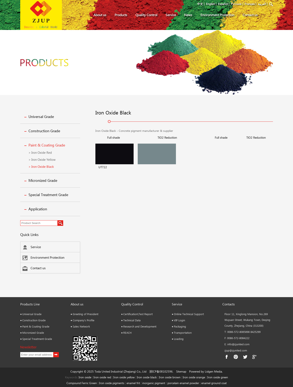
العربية (262, 4)
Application (37, 208)
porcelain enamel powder (183, 383)
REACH (127, 332)
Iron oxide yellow (124, 377)
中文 (200, 4)
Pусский (236, 4)
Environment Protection (217, 15)
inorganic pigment (153, 383)
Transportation (183, 332)
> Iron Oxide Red (40, 152)
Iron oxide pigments (111, 383)
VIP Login (179, 320)
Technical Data (132, 320)
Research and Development (139, 326)
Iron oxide (85, 377)
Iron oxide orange (194, 377)
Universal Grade (41, 116)
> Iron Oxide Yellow (42, 159)
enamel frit (133, 383)
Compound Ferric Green (81, 383)
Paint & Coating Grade (46, 145)
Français (250, 4)
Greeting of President (85, 314)
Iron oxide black (147, 377)
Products (121, 15)
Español (223, 4)
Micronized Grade (42, 180)
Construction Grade (44, 130)
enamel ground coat (214, 383)
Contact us (250, 15)
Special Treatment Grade (48, 194)
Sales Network (81, 326)
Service (171, 15)
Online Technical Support (189, 314)
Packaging (180, 326)
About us (100, 15)
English (210, 4)
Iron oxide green (217, 377)
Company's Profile (83, 320)
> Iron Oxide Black (41, 166)
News (188, 15)
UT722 (102, 167)
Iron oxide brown (169, 377)
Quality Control (146, 15)
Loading (179, 339)
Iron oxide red (102, 377)
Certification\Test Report (138, 314)
